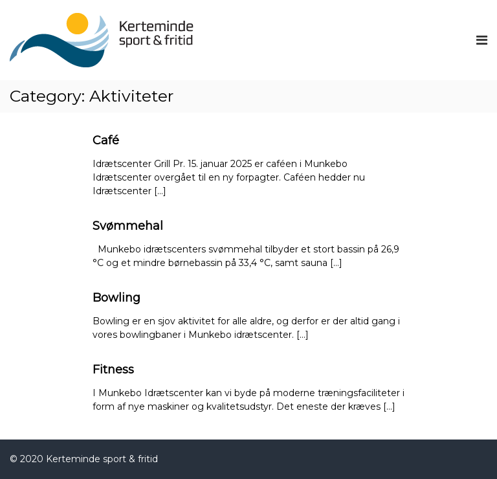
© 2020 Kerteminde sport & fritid (84, 459)
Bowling (116, 298)
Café (106, 140)
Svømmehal (128, 226)
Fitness (113, 369)
